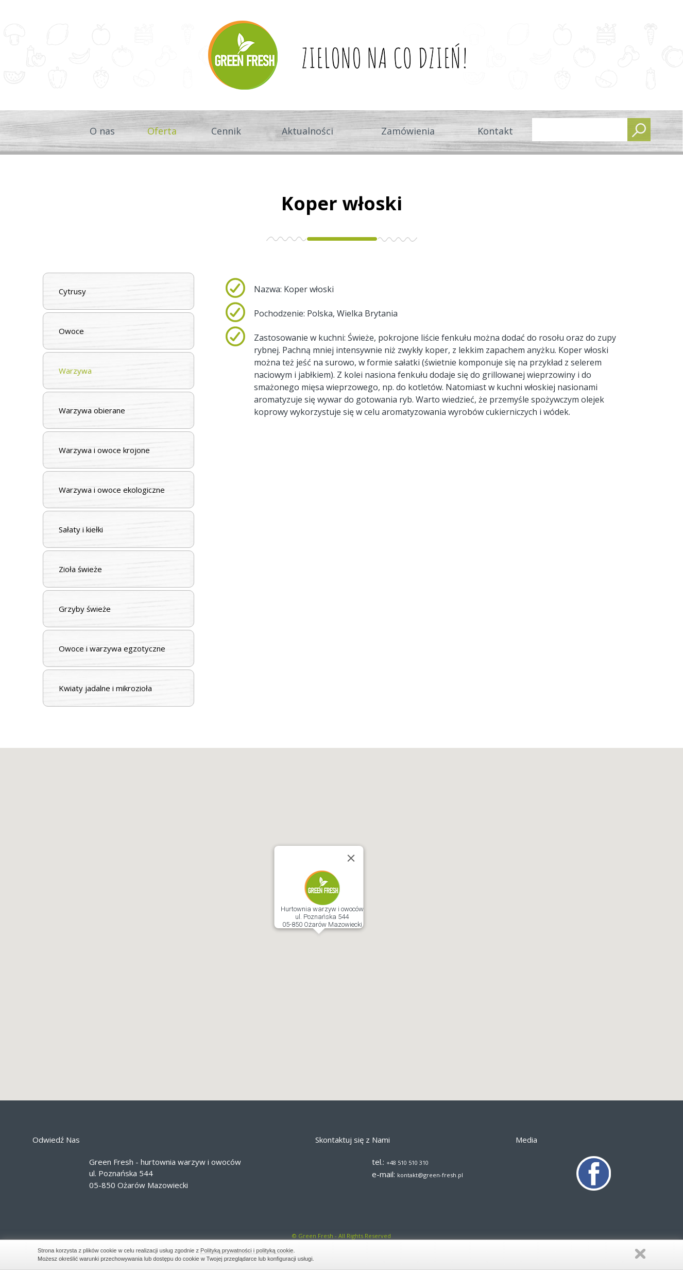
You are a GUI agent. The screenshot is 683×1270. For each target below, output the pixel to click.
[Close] (351, 858)
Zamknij (640, 1254)
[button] (319, 943)
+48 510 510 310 (407, 1162)
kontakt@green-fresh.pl (430, 1175)
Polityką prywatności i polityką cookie (246, 1250)
